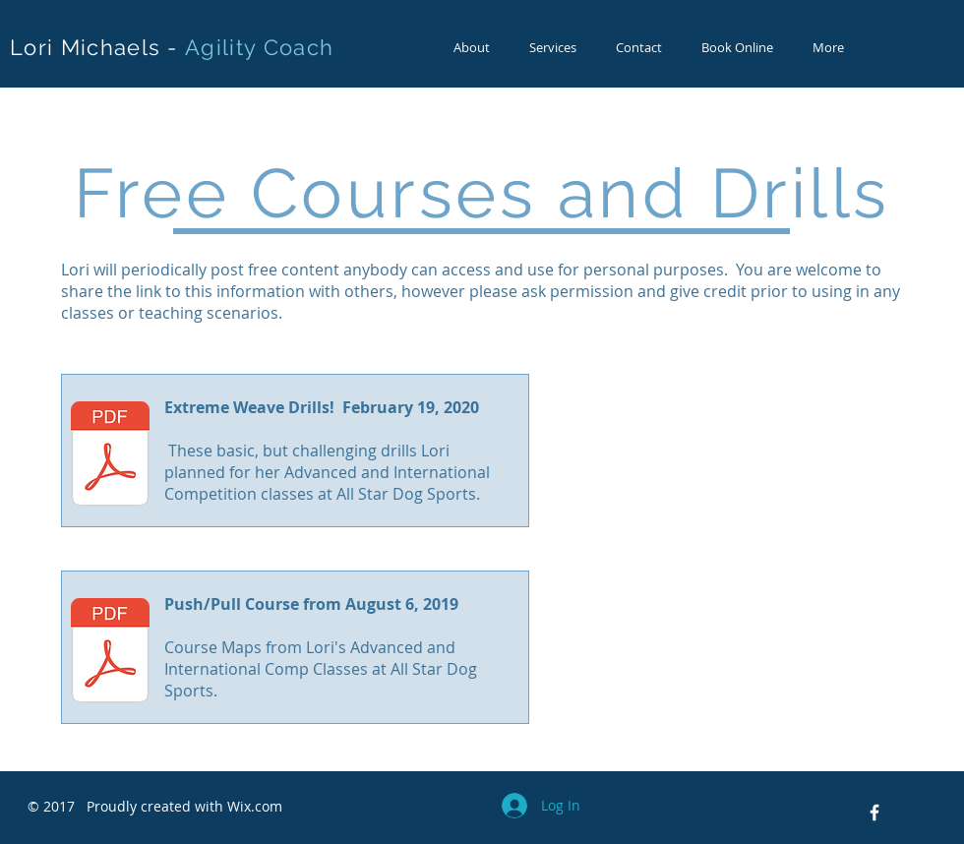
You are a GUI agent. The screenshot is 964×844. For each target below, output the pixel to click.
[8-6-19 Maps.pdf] (110, 653)
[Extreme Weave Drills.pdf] (110, 456)
